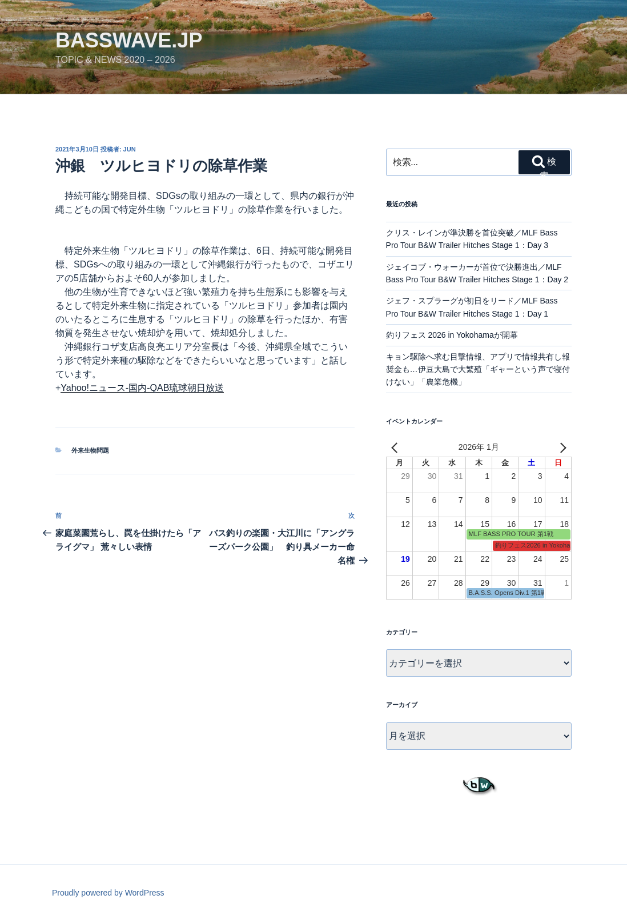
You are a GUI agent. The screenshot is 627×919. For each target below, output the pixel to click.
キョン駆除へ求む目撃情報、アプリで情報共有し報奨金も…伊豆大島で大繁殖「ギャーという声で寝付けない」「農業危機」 (478, 369)
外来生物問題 (90, 450)
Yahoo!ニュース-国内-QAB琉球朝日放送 (142, 388)
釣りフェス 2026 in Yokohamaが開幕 (452, 334)
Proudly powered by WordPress (108, 892)
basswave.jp (128, 40)
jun (129, 149)
